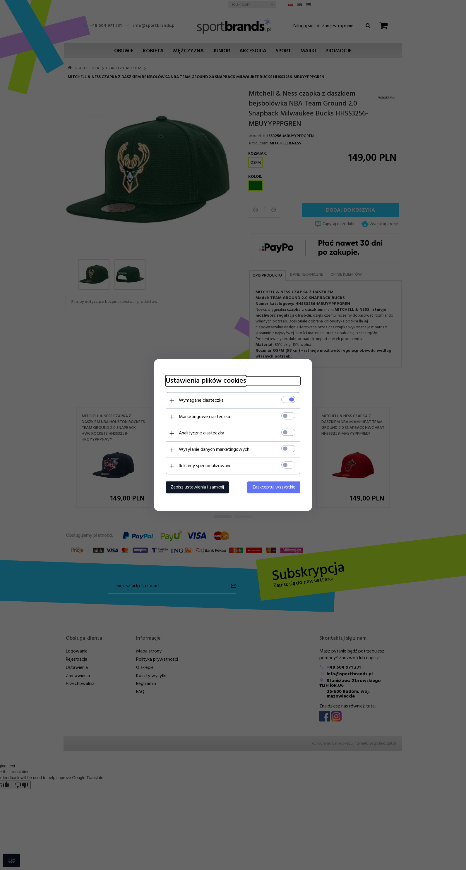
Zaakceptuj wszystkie (273, 487)
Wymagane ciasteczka (201, 400)
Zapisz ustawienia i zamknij (197, 487)
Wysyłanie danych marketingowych (214, 449)
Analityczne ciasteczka (201, 433)
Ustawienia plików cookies (206, 381)
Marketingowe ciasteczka (204, 417)
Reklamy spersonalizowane (205, 466)
